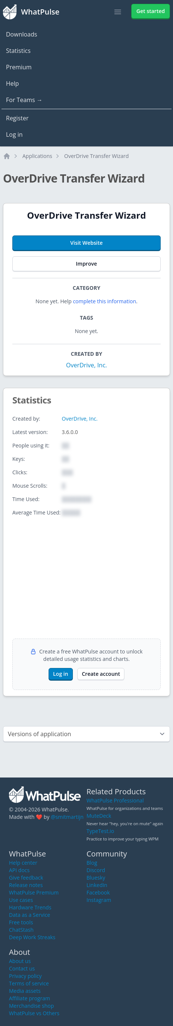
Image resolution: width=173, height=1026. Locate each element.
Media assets (25, 990)
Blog (92, 862)
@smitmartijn (67, 816)
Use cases (21, 899)
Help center (23, 862)
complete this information (104, 301)
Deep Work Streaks (32, 937)
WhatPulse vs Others (34, 1013)
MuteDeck (99, 815)
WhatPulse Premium (34, 892)
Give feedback (26, 877)
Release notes (26, 885)
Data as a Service (29, 914)
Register (17, 118)
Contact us (22, 968)
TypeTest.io (100, 831)
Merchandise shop (31, 1005)
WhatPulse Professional (115, 800)
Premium (19, 67)
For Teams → (24, 100)
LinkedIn (97, 885)
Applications (37, 155)
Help (12, 83)
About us (20, 961)
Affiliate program (29, 998)
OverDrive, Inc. (86, 365)
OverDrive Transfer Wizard (96, 155)
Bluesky (96, 877)
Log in (14, 134)
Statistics (18, 51)
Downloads (21, 34)
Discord (96, 870)
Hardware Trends (30, 907)
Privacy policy (25, 975)
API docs (19, 870)
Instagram (99, 899)
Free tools (21, 922)
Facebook (98, 892)
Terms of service (29, 983)
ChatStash (21, 929)
